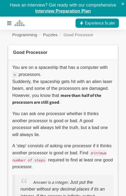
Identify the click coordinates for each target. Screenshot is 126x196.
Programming (24, 34)
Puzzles (50, 34)
